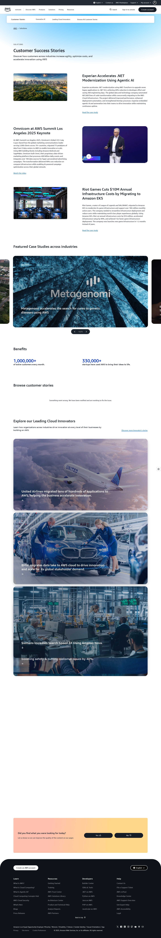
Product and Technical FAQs (59, 905)
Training (51, 887)
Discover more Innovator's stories (135, 430)
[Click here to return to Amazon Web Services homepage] (7, 11)
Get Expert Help (123, 905)
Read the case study (90, 112)
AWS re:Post (121, 892)
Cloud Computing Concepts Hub (26, 896)
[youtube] (135, 927)
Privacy (15, 930)
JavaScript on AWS (89, 909)
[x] (118, 927)
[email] (143, 927)
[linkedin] (125, 927)
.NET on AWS (87, 892)
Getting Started (54, 883)
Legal (119, 913)
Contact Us (121, 883)
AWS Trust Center (55, 892)
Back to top (80, 917)
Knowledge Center (124, 896)
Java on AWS (87, 900)
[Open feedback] (159, 469)
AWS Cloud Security (21, 900)
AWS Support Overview (126, 900)
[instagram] (128, 927)
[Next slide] (87, 331)
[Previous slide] (73, 331)
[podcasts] (139, 927)
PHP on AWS (87, 905)
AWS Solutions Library (57, 896)
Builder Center (88, 883)
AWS (15, 28)
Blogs (15, 909)
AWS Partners (53, 913)
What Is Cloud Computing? (24, 887)
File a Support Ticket (125, 887)
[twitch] (132, 927)
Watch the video (19, 173)
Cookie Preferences (39, 930)
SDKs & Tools (87, 887)
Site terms (25, 930)
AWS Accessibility (123, 909)
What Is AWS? (18, 883)
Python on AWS (88, 896)
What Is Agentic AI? (21, 892)
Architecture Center (55, 900)
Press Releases (19, 913)
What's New (18, 905)
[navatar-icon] (155, 2)
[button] (157, 2)
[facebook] (121, 927)
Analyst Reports (54, 909)
